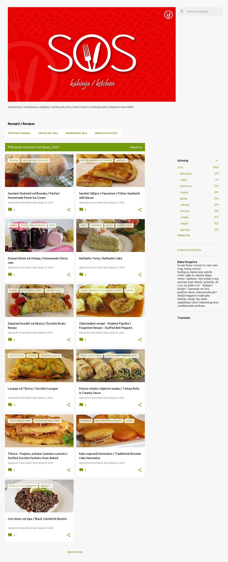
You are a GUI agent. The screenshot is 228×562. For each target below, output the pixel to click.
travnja (184, 211)
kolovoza (186, 186)
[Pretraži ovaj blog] (204, 11)
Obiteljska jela (48, 133)
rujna (183, 179)
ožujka (184, 217)
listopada (185, 173)
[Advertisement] (159, 207)
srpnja (184, 192)
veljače (184, 223)
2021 (180, 167)
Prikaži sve (136, 147)
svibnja (184, 204)
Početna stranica (19, 133)
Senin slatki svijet (106, 133)
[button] (68, 209)
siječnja (185, 229)
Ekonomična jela (76, 133)
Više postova (75, 552)
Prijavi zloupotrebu (189, 250)
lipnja (183, 198)
